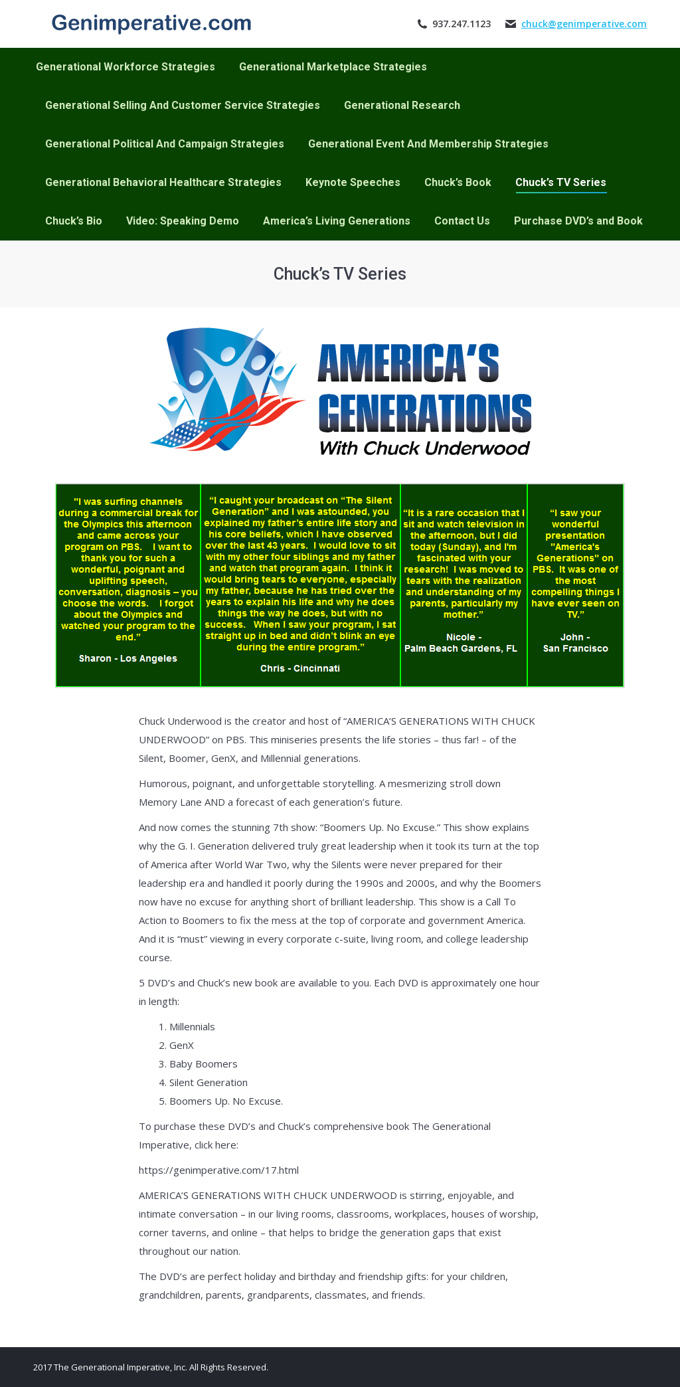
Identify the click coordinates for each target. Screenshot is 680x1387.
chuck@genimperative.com (584, 24)
